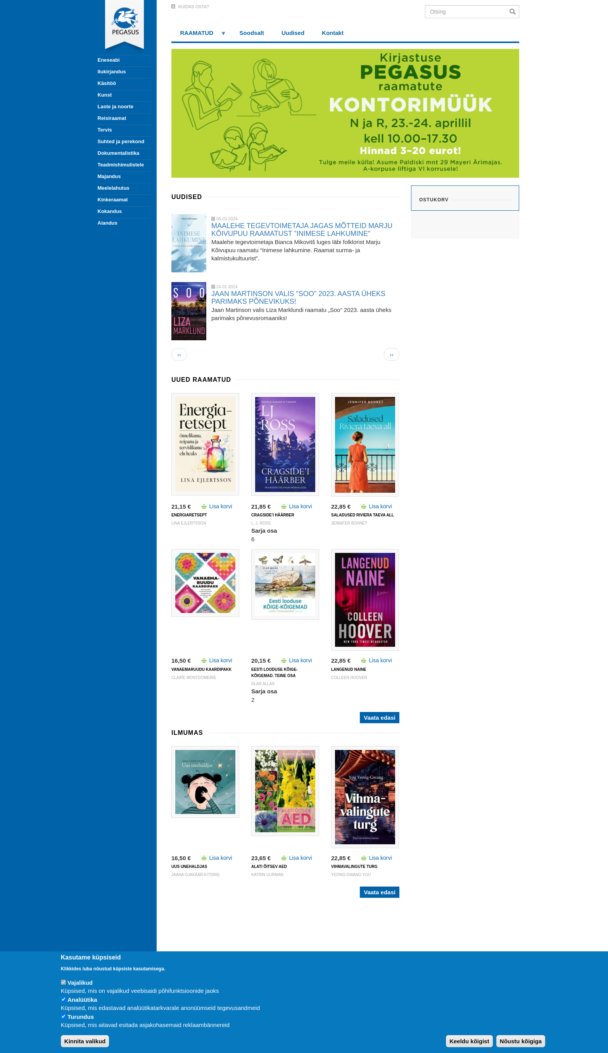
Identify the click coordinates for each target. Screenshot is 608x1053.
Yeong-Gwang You (351, 875)
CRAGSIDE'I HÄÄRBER (272, 515)
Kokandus (110, 211)
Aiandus (107, 223)
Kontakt (333, 32)
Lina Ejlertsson (188, 523)
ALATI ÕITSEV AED (269, 866)
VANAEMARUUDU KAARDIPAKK (201, 669)
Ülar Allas (263, 684)
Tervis (105, 130)
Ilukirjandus (112, 71)
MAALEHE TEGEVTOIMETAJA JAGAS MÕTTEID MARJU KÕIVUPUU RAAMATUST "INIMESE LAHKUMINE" (301, 229)
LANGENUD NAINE (348, 669)
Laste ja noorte (115, 106)
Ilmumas (187, 732)
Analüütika (82, 999)
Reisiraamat (112, 118)
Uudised (293, 32)
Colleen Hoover (349, 677)
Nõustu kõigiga (521, 1041)
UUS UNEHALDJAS (189, 866)
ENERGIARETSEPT (189, 515)
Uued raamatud (201, 379)
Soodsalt (252, 32)
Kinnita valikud (85, 1041)
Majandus (109, 176)
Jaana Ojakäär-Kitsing (195, 875)
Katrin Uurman (267, 875)
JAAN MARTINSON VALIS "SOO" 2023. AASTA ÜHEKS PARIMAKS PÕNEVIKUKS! (298, 297)
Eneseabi (109, 60)
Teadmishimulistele (121, 165)
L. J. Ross (261, 523)
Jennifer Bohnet (349, 523)
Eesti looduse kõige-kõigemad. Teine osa (274, 672)
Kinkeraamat (113, 200)
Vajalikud (80, 982)
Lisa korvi (220, 506)
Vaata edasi (380, 717)
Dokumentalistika (119, 153)
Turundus (80, 1016)
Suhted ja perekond (121, 141)
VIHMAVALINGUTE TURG (354, 866)
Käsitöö (107, 83)
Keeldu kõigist (469, 1041)
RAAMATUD (198, 35)
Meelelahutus (114, 188)
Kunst (105, 95)
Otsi (514, 11)
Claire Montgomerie (193, 677)
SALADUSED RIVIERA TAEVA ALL (362, 515)
